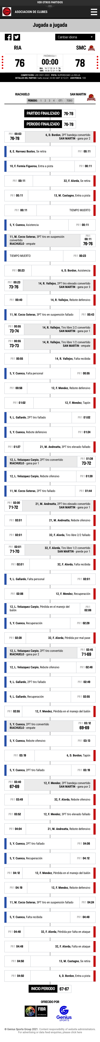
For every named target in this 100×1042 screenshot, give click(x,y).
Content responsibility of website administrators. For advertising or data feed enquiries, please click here (57, 1031)
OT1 (60, 100)
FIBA (36, 1014)
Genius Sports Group (64, 1014)
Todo (69, 100)
